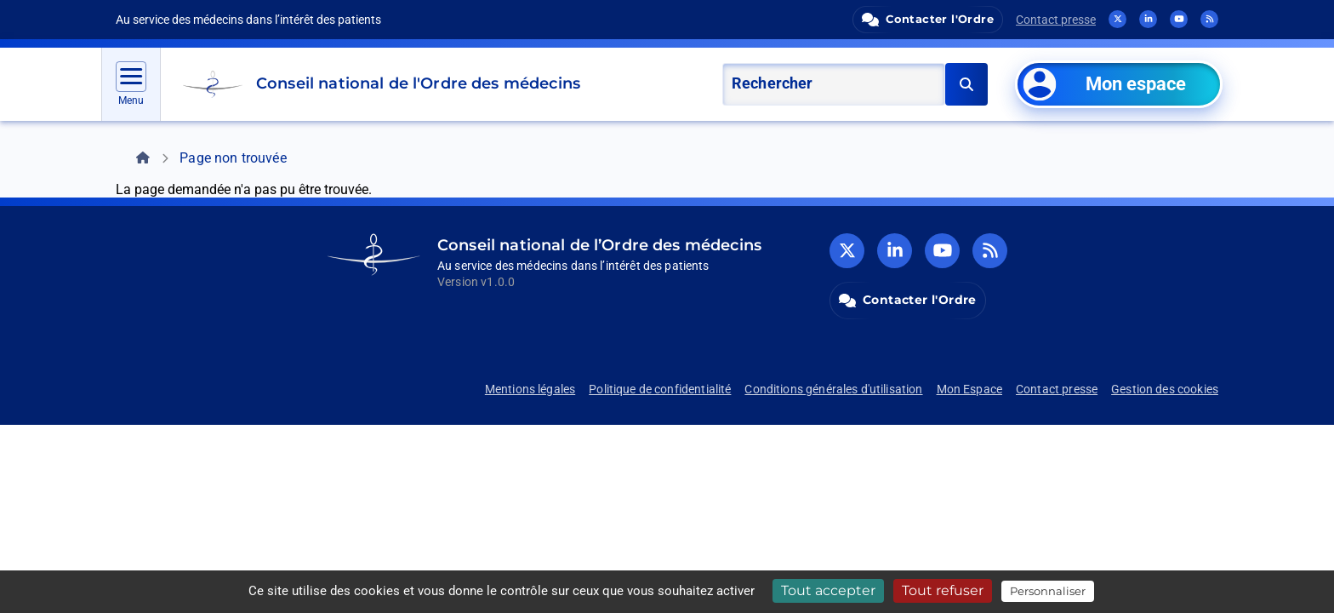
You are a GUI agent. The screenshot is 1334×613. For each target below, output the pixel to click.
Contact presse (1056, 19)
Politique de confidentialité (660, 389)
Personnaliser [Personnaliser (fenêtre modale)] (1048, 591)
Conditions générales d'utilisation (833, 389)
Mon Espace (970, 389)
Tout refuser (942, 590)
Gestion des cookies (1164, 389)
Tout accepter (828, 590)
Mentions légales (530, 389)
